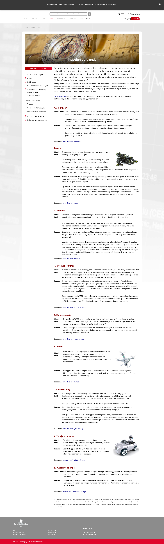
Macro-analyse (35, 96)
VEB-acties (35, 19)
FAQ (14, 530)
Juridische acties (18, 532)
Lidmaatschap (60, 19)
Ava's (31, 78)
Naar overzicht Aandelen (38, 68)
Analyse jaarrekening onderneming (36, 90)
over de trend (72, 142)
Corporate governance (38, 120)
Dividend (32, 82)
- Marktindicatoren (33, 100)
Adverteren (52, 532)
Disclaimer (52, 534)
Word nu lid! (135, 19)
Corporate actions (36, 116)
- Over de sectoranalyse (35, 108)
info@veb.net (136, 14)
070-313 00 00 (125, 14)
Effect (81, 19)
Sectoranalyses (60, 96)
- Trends (29, 104)
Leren (51, 19)
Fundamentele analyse (38, 85)
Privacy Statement (19, 534)
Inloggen (127, 19)
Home (26, 19)
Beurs (43, 19)
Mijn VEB (88, 19)
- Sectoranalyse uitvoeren (36, 111)
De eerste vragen (36, 74)
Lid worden (52, 530)
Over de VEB (72, 19)
